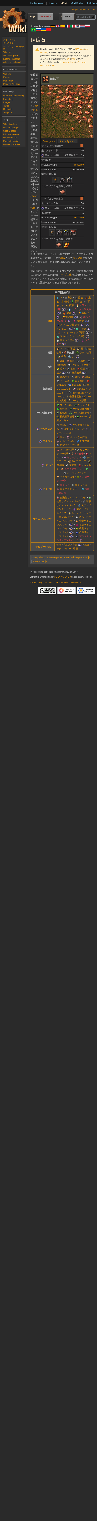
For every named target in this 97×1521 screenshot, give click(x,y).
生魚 (63, 356)
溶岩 (68, 313)
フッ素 (82, 328)
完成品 (67, 544)
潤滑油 (78, 301)
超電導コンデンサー (71, 445)
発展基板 (61, 384)
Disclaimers (76, 582)
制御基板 (76, 384)
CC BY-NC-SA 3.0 (62, 577)
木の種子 (79, 453)
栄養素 (72, 465)
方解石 (63, 425)
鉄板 (32, 207)
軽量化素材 (75, 396)
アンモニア (63, 328)
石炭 (72, 348)
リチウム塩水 (67, 340)
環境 (75, 548)
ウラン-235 (66, 405)
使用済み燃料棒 (81, 408)
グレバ (48, 465)
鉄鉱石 (34, 196)
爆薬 (82, 368)
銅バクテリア (79, 461)
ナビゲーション (43, 546)
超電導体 (84, 441)
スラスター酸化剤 (81, 309)
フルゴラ (47, 441)
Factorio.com (37, 3)
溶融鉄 (85, 313)
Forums (52, 3)
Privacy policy (36, 582)
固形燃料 (61, 364)
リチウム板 (81, 485)
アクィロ (47, 489)
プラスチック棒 (80, 364)
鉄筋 (77, 377)
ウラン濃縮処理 (81, 412)
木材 (62, 348)
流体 (50, 320)
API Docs (92, 3)
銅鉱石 (70, 352)
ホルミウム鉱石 (78, 437)
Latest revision (68, 62)
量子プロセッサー (69, 489)
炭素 (59, 372)
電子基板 (78, 258)
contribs (43, 52)
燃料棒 (63, 408)
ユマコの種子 (67, 449)
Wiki (64, 2)
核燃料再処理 (67, 416)
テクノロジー (64, 548)
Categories (37, 557)
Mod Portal (77, 3)
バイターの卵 (67, 476)
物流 (59, 544)
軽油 (66, 301)
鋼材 (82, 361)
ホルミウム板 (67, 441)
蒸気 (70, 297)
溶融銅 (69, 317)
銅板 (73, 59)
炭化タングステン (74, 428)
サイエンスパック (42, 518)
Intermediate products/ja (77, 557)
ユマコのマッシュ (74, 469)
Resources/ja (40, 561)
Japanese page (53, 557)
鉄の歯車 (65, 377)
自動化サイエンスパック (73, 497)
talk (86, 49)
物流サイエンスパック (69, 501)
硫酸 (71, 305)
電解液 (80, 320)
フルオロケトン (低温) (72, 336)
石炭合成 (76, 372)
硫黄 (62, 368)
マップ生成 (65, 274)
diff (77, 62)
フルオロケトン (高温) (73, 332)
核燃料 (63, 412)
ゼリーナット (74, 457)
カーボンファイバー (78, 473)
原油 (80, 297)
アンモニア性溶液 (69, 324)
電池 (72, 368)
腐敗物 (60, 465)
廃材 (62, 437)
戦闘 (86, 544)
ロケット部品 (79, 400)
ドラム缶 (65, 381)
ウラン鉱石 (85, 352)
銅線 (62, 258)
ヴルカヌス (46, 428)
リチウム (65, 485)
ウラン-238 (83, 405)
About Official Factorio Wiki (56, 582)
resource (79, 164)
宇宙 (75, 544)
